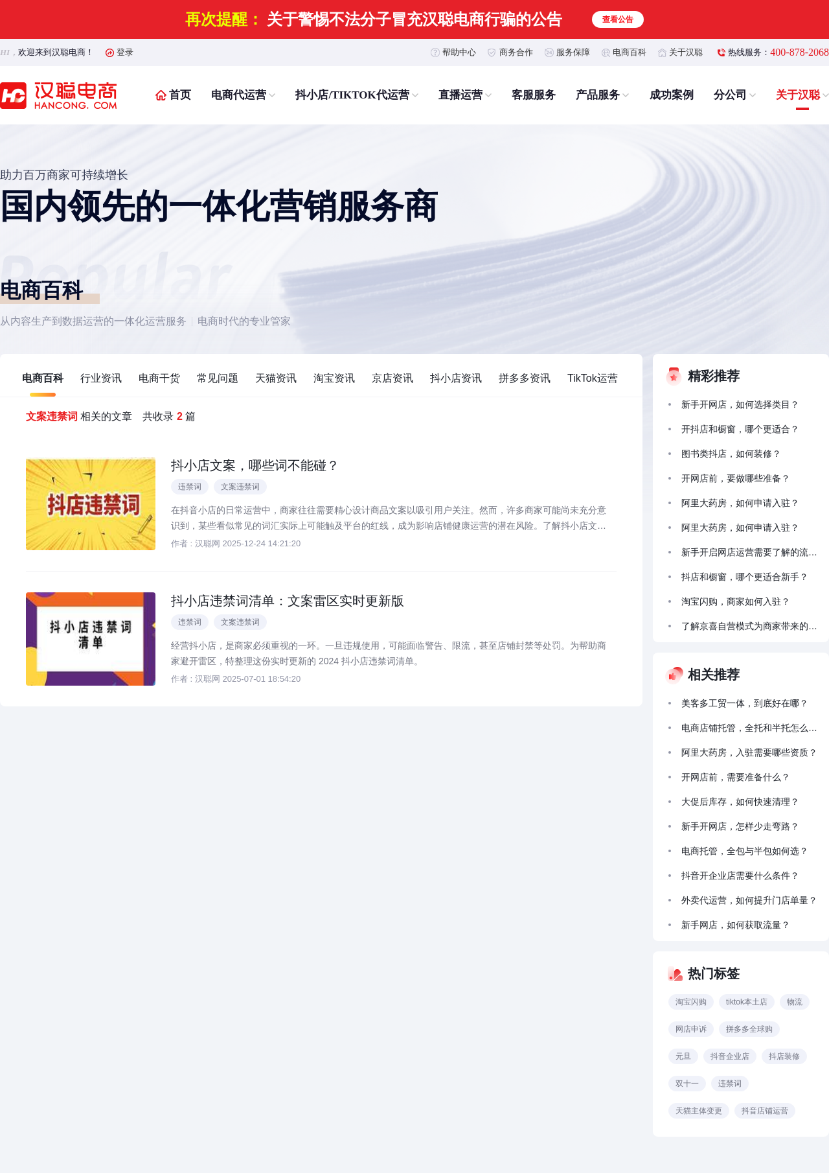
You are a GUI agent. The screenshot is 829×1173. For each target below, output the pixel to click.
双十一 (687, 1083)
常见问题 (217, 378)
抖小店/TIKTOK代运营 (352, 95)
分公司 (730, 95)
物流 (794, 1001)
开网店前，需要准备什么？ (735, 777)
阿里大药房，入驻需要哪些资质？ (749, 752)
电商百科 (629, 52)
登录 (125, 52)
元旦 (683, 1056)
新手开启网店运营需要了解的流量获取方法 (749, 552)
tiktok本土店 (746, 1001)
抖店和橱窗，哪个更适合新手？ (744, 577)
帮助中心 (459, 52)
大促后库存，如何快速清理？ (740, 801)
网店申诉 (691, 1029)
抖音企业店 (729, 1056)
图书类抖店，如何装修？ (731, 453)
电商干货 (159, 378)
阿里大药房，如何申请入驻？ (740, 503)
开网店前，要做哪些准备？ (735, 478)
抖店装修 (784, 1056)
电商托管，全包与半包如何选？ (744, 851)
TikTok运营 (592, 378)
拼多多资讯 (525, 378)
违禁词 (189, 486)
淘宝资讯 (334, 378)
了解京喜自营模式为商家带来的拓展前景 (749, 626)
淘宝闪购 (691, 1001)
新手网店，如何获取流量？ (735, 925)
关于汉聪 (686, 52)
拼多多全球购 (749, 1029)
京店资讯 (392, 378)
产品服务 (598, 95)
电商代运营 (238, 95)
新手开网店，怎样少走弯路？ (740, 826)
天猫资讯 (276, 378)
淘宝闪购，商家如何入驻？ (735, 601)
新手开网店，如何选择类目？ (740, 404)
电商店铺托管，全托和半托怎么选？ (749, 728)
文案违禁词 (240, 486)
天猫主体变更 (699, 1110)
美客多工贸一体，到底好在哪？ (744, 703)
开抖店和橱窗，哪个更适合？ (740, 429)
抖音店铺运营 (765, 1110)
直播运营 (460, 95)
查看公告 (617, 19)
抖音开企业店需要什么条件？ (740, 875)
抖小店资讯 (456, 378)
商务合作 (516, 52)
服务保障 (573, 52)
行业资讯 (101, 378)
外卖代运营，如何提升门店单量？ (749, 900)
